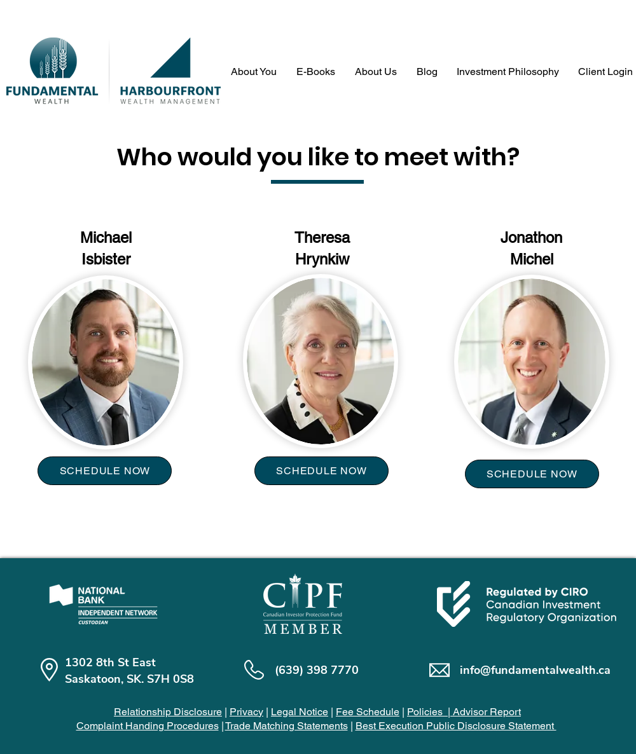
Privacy (246, 712)
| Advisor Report (483, 712)
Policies (426, 712)
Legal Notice (299, 712)
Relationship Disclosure (168, 712)
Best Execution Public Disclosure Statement (456, 726)
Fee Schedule (367, 712)
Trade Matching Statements (286, 726)
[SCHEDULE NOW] (105, 470)
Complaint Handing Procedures (147, 726)
